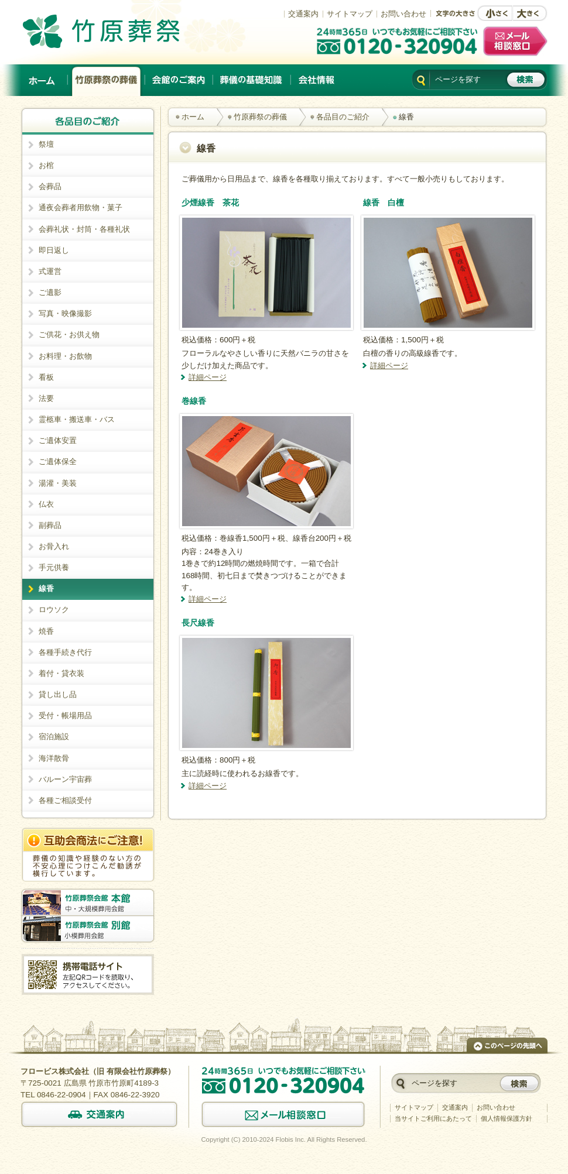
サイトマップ (349, 13)
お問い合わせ (403, 13)
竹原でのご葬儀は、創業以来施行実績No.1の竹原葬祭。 (118, 31)
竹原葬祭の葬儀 (106, 80)
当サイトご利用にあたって (433, 1118)
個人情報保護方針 (506, 1118)
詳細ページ (208, 377)
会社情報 (316, 80)
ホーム (43, 80)
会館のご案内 (179, 80)
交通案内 (303, 13)
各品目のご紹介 (342, 116)
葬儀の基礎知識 (252, 80)
